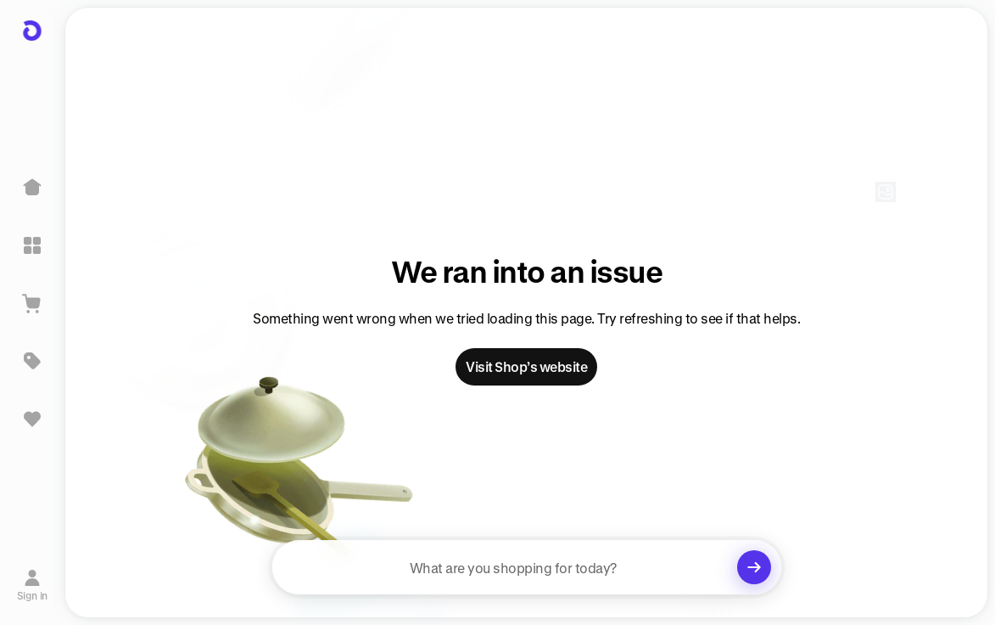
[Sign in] (33, 585)
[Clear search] (754, 567)
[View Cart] (32, 303)
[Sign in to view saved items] (32, 418)
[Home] (32, 187)
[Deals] (32, 361)
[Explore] (32, 245)
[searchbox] (526, 567)
